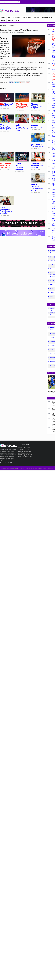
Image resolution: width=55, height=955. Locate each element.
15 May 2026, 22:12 (36, 129)
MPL (9, 17)
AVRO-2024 (10, 20)
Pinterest (11, 462)
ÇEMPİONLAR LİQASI (47, 17)
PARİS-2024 (36, 17)
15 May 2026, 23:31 (36, 110)
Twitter (1, 462)
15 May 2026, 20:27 (36, 192)
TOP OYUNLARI (16, 17)
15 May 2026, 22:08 (36, 148)
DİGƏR (17, 20)
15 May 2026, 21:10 (20, 171)
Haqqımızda (26, 2)
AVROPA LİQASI (22, 455)
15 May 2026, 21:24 (5, 169)
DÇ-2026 (3, 20)
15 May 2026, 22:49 (20, 133)
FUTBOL (3, 17)
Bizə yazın (39, 2)
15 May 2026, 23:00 (5, 131)
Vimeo (8, 462)
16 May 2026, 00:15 (20, 110)
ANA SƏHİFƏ (3, 25)
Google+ (6, 462)
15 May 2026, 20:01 (5, 215)
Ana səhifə (3, 468)
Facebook (3, 462)
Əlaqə (33, 2)
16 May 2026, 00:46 (5, 108)
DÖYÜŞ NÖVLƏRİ (27, 17)
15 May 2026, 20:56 (36, 169)
